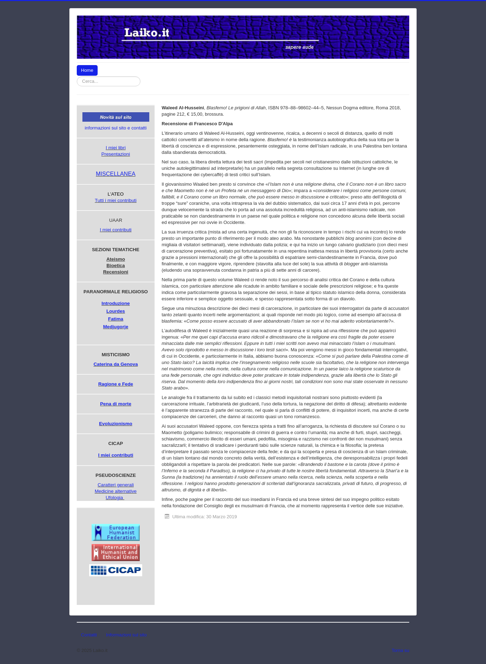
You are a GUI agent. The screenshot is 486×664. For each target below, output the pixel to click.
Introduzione (116, 303)
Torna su (400, 650)
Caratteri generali (116, 484)
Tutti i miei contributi (116, 200)
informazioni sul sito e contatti (116, 128)
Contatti (89, 634)
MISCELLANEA (115, 174)
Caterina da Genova (115, 364)
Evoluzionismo (115, 423)
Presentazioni (116, 154)
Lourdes (115, 311)
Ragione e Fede (115, 384)
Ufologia (114, 497)
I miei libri (116, 147)
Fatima (115, 319)
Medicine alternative (116, 491)
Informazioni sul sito (126, 634)
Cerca (140, 76)
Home (87, 70)
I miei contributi (116, 229)
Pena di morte (115, 403)
